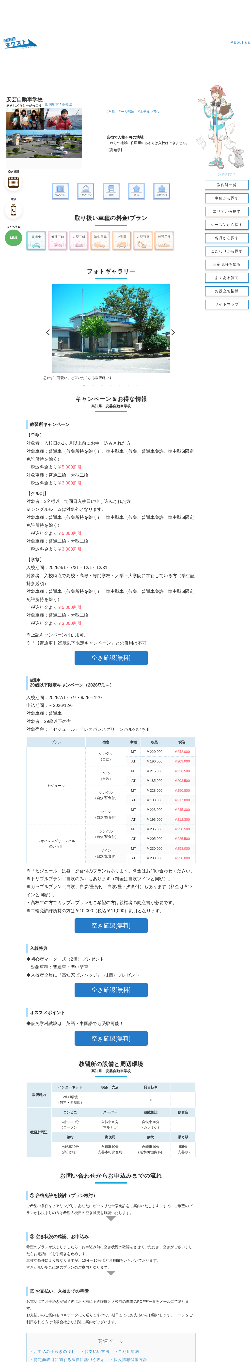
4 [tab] (111, 385)
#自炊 (111, 112)
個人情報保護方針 (130, 1359)
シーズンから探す (227, 224)
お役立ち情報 (227, 291)
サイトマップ (227, 304)
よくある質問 (227, 278)
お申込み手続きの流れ (55, 1350)
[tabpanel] (111, 332)
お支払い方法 (97, 1350)
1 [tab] (84, 385)
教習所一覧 (227, 185)
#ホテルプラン (149, 112)
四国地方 (52, 104)
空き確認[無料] (111, 657)
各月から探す (227, 238)
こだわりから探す (227, 251)
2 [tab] (93, 385)
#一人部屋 (126, 112)
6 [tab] (128, 385)
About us (240, 42)
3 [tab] (102, 385)
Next (171, 332)
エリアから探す (227, 211)
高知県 (67, 104)
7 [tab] (137, 385)
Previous (49, 332)
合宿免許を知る (227, 264)
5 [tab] (119, 385)
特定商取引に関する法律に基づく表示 (69, 1359)
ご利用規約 (128, 1350)
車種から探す (227, 198)
